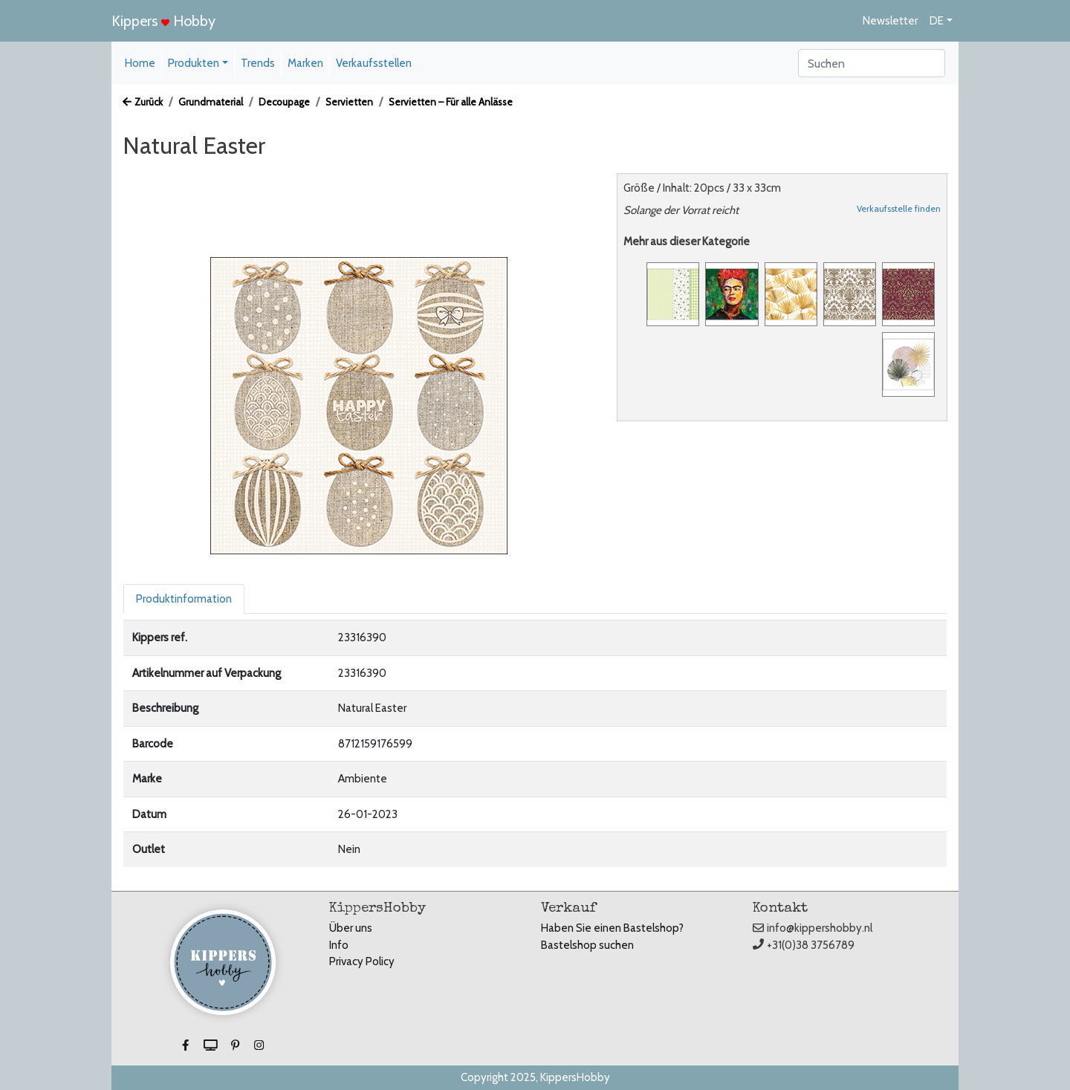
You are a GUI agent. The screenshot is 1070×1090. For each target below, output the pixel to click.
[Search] (871, 63)
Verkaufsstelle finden (899, 208)
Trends (258, 63)
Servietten (349, 102)
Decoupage (284, 102)
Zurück (143, 102)
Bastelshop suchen (587, 945)
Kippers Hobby (163, 21)
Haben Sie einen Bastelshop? (612, 928)
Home (140, 63)
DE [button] (937, 20)
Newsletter (890, 20)
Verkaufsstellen (374, 63)
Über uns (350, 928)
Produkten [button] (193, 63)
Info (338, 945)
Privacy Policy (362, 961)
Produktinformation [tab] (184, 599)
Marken (305, 63)
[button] (186, 1045)
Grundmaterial (210, 102)
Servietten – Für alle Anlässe (451, 102)
